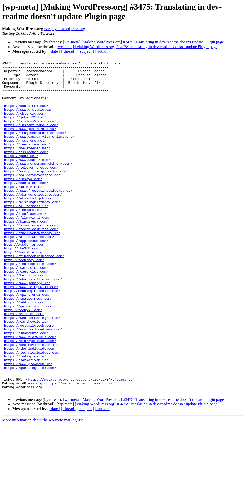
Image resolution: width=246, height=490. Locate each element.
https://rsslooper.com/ (26, 170)
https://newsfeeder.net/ (27, 165)
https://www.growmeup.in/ (28, 424)
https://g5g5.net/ (21, 175)
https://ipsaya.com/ (23, 202)
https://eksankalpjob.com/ (29, 226)
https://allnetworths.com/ (29, 272)
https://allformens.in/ (26, 235)
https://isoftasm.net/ (25, 244)
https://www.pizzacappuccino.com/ (36, 193)
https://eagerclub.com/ (26, 313)
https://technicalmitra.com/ (31, 263)
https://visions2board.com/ (30, 133)
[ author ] (102, 51)
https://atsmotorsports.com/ (31, 258)
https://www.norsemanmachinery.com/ (38, 184)
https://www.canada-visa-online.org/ (39, 152)
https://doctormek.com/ (26, 115)
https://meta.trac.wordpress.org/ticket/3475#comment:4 (81, 443)
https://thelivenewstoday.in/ (32, 267)
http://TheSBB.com (21, 286)
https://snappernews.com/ (28, 346)
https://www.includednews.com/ (33, 383)
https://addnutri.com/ (25, 350)
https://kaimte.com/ (23, 212)
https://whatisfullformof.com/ (33, 323)
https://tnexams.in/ (23, 239)
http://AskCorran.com (24, 281)
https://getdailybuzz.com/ (29, 355)
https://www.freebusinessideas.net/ (38, 216)
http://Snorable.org (23, 290)
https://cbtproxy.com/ (25, 124)
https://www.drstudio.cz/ (28, 119)
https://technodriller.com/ (30, 304)
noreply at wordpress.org (64, 28)
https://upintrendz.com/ (27, 341)
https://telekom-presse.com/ (31, 189)
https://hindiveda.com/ (26, 253)
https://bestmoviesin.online (31, 401)
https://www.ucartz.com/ (27, 179)
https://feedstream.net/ (27, 161)
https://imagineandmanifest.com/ (35, 147)
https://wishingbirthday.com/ (32, 230)
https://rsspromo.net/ (25, 156)
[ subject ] (85, 51)
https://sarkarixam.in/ (26, 420)
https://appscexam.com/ (26, 276)
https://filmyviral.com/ (27, 249)
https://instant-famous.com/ (31, 138)
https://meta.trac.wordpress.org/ (78, 448)
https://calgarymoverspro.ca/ (32, 198)
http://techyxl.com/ (23, 360)
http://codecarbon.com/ (26, 207)
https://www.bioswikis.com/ (30, 392)
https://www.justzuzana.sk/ (30, 142)
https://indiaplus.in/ (25, 415)
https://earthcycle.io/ (26, 374)
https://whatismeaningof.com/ (32, 369)
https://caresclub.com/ (26, 309)
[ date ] (54, 51)
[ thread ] (68, 51)
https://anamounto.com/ (26, 387)
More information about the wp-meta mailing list (42, 485)
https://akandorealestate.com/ (33, 221)
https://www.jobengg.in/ (27, 327)
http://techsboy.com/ (24, 300)
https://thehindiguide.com (29, 406)
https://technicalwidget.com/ (32, 411)
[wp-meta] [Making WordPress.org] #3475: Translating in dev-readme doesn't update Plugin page (143, 42)
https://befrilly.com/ (25, 318)
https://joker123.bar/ (25, 128)
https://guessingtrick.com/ (30, 429)
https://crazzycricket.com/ (30, 397)
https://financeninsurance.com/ (34, 295)
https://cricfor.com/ (24, 364)
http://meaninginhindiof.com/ (32, 337)
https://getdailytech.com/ (29, 378)
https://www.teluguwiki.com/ (31, 332)
